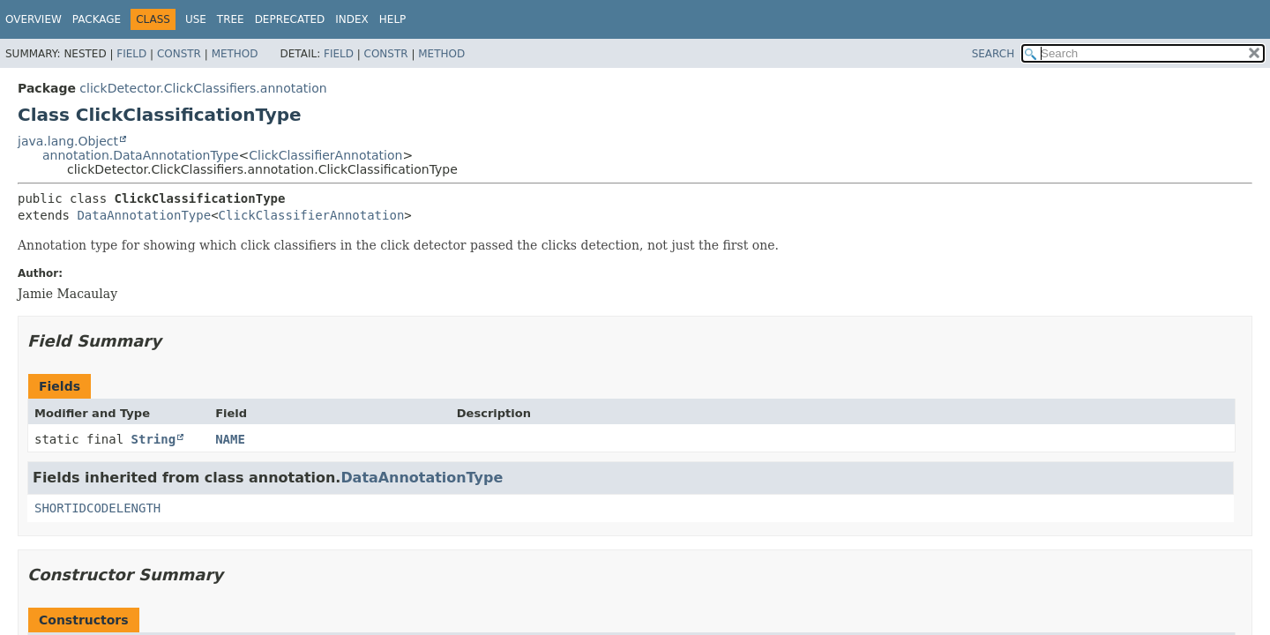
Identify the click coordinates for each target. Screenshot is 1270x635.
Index (352, 19)
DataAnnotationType (144, 215)
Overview (33, 19)
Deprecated (290, 19)
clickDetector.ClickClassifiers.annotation (202, 88)
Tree (230, 19)
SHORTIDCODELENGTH (97, 508)
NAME (230, 439)
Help (393, 19)
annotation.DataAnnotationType (140, 155)
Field (131, 54)
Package (96, 19)
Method (235, 54)
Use (195, 19)
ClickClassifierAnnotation (325, 155)
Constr (179, 54)
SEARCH (993, 54)
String (153, 439)
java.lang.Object (68, 141)
